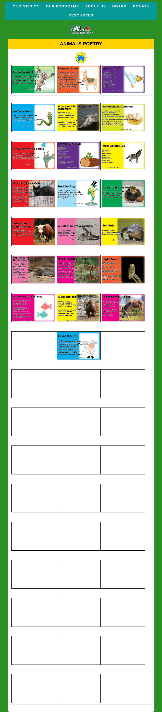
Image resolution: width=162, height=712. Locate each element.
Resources (81, 15)
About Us (95, 6)
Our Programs (62, 6)
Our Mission (26, 6)
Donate (141, 6)
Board (119, 6)
